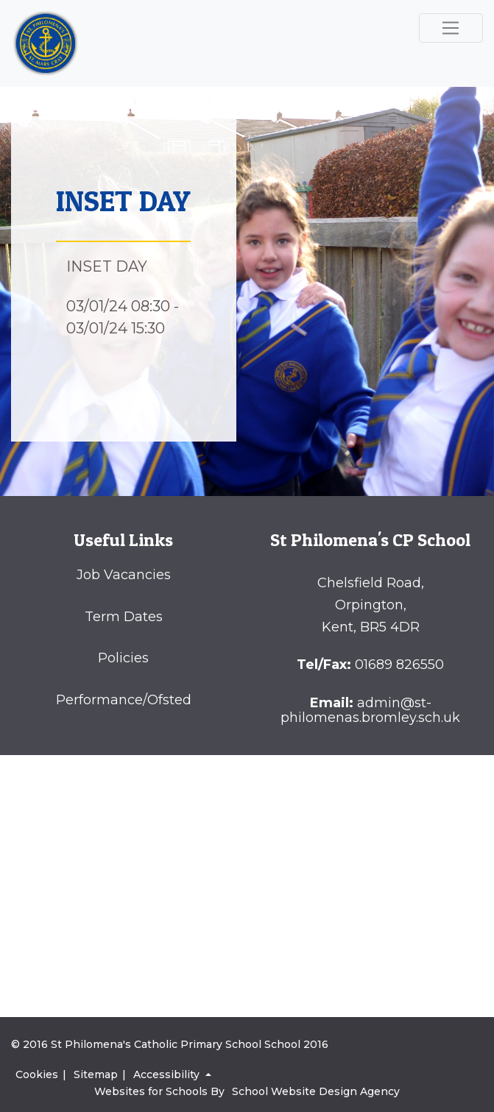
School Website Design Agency (316, 1091)
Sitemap (96, 1074)
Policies (123, 658)
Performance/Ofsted (123, 700)
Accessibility (167, 1074)
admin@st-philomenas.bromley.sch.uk (370, 710)
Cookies (36, 1074)
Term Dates (124, 617)
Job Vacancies (124, 575)
